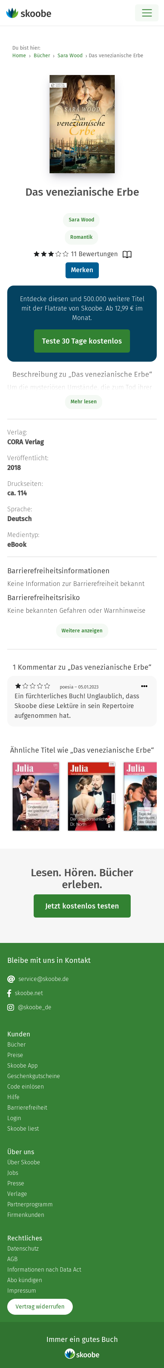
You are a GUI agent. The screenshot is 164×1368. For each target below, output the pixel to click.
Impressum (21, 1290)
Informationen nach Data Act (44, 1269)
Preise (15, 1055)
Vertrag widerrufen (40, 1306)
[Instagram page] (82, 1007)
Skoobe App (22, 1065)
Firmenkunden (25, 1214)
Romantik (81, 237)
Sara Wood (70, 56)
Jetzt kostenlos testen (82, 906)
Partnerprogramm (30, 1204)
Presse (15, 1183)
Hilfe (13, 1097)
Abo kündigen (24, 1280)
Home (19, 56)
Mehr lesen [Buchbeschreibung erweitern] (84, 402)
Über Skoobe (23, 1162)
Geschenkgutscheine (33, 1076)
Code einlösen (25, 1086)
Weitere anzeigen (82, 631)
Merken (82, 270)
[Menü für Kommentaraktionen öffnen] (144, 686)
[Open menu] (147, 12)
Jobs (12, 1172)
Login (14, 1118)
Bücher (42, 56)
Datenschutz (23, 1248)
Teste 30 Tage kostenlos (82, 341)
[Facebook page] (82, 993)
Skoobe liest (23, 1128)
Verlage (17, 1193)
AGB (12, 1259)
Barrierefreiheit (27, 1107)
